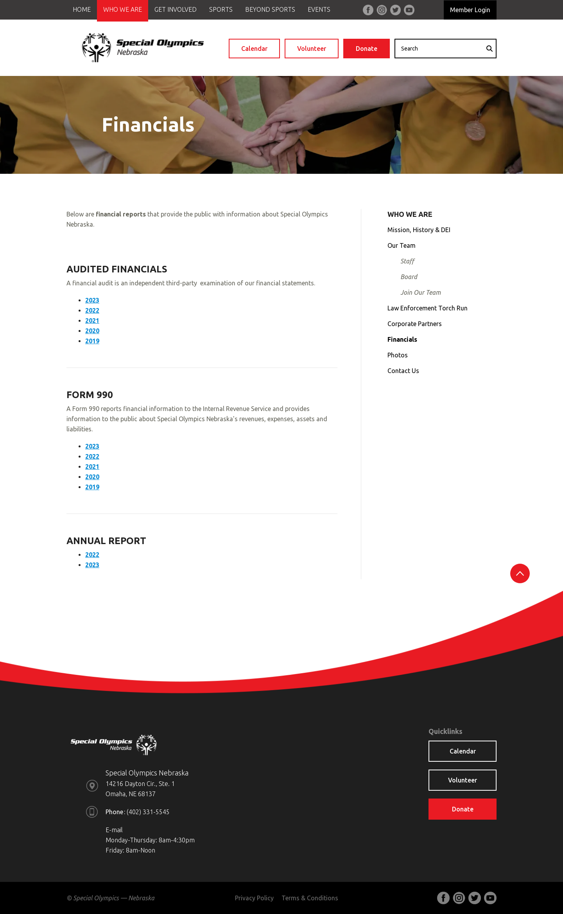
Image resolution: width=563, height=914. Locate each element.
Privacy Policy (254, 897)
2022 (92, 310)
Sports (221, 9)
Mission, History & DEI (418, 229)
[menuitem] (81, 11)
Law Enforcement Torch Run (427, 308)
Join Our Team (420, 292)
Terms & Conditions (310, 897)
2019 (92, 340)
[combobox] (445, 48)
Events (319, 9)
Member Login (470, 9)
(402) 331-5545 (148, 811)
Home (82, 9)
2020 (92, 330)
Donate (366, 48)
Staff (407, 261)
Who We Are (122, 9)
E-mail (114, 829)
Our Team (401, 245)
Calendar (254, 48)
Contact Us (403, 370)
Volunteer (311, 48)
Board (408, 276)
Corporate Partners (414, 323)
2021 (92, 320)
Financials (402, 339)
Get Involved (175, 9)
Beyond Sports (270, 9)
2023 (92, 300)
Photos (397, 355)
